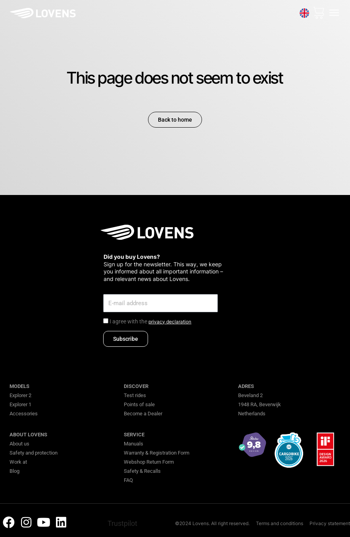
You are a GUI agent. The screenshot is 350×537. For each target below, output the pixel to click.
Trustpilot (122, 523)
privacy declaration (169, 322)
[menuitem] (304, 13)
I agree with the (150, 321)
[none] (304, 13)
